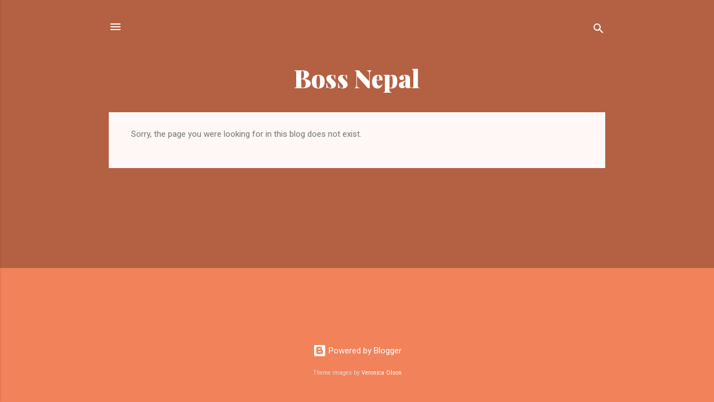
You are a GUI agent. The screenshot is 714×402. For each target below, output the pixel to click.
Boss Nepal (357, 77)
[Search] (598, 30)
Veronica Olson (381, 372)
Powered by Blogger (357, 351)
